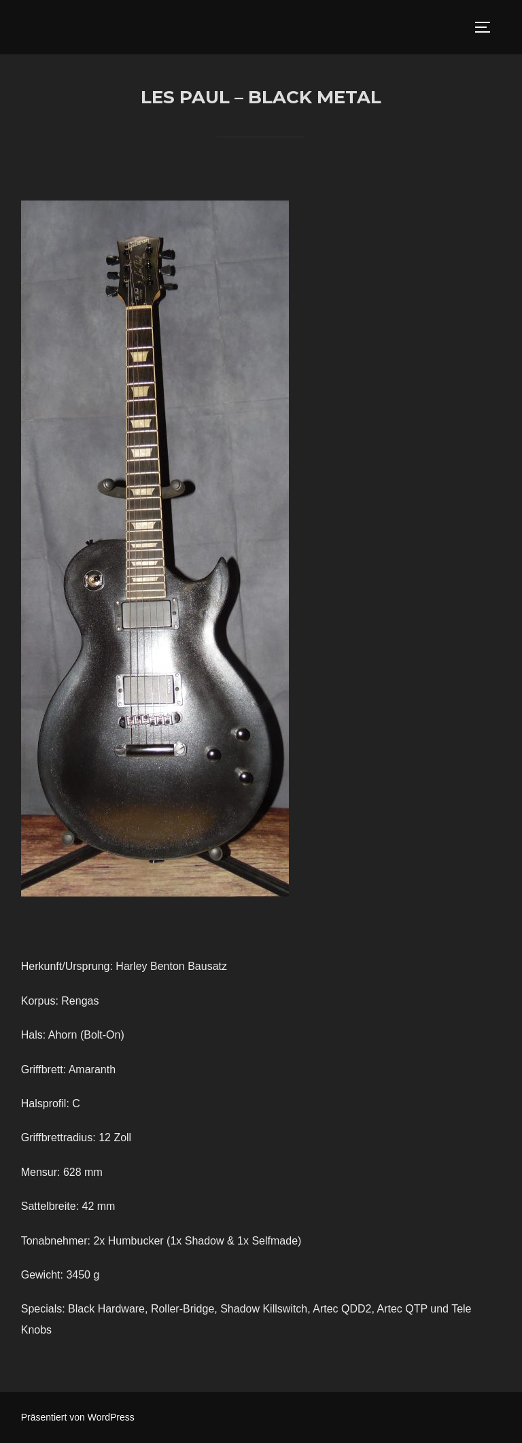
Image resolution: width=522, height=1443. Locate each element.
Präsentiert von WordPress (78, 1417)
